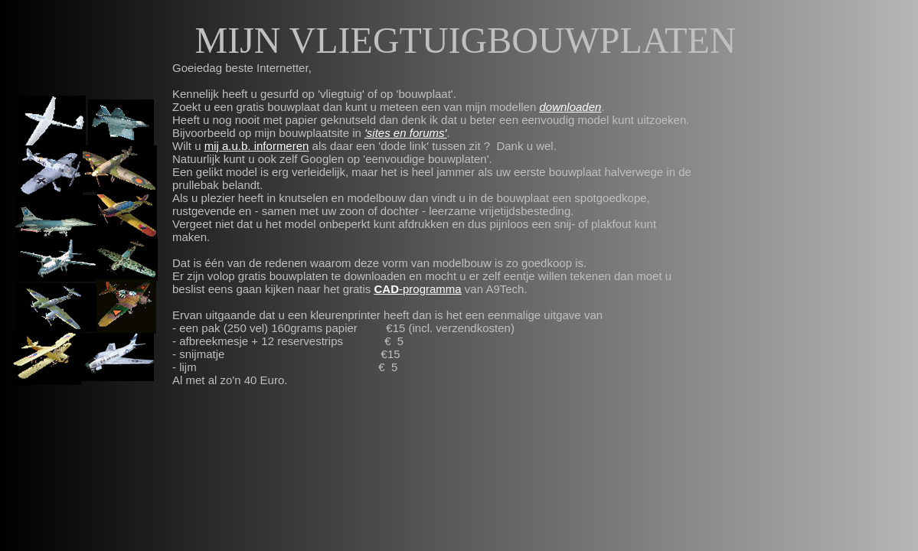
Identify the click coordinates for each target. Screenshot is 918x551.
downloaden (570, 106)
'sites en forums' (405, 132)
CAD (387, 288)
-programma (430, 288)
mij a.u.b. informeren (256, 145)
